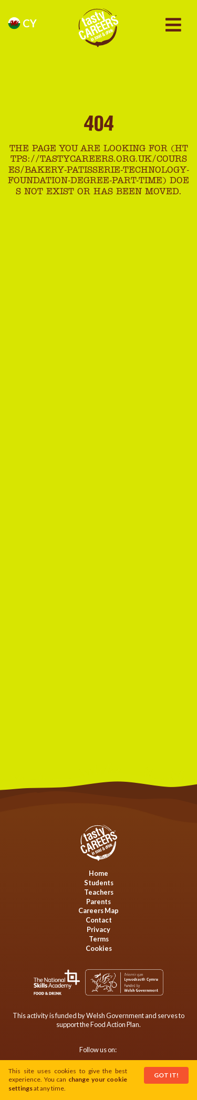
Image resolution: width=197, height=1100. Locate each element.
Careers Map (98, 910)
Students (98, 882)
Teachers (98, 892)
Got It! (166, 1075)
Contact (99, 920)
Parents (98, 901)
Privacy (98, 929)
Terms (99, 939)
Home (98, 873)
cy (22, 23)
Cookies (99, 948)
